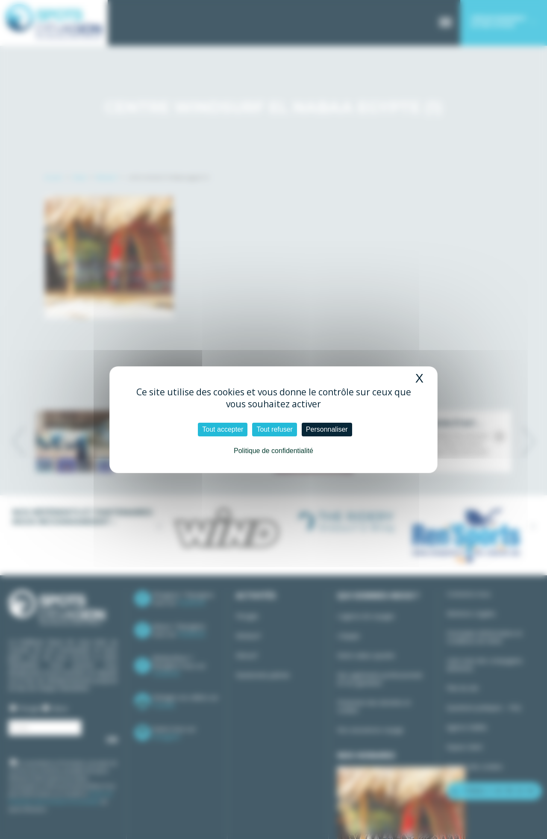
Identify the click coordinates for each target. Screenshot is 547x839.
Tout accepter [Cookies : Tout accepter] (222, 429)
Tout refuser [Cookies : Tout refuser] (274, 429)
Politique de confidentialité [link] (273, 450)
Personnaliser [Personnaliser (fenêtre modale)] (327, 429)
